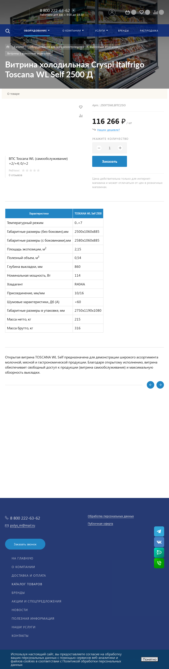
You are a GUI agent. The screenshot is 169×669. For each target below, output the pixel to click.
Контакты (20, 636)
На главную (22, 558)
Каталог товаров (27, 584)
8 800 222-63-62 (55, 10)
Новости (20, 610)
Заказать (109, 161)
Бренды (18, 593)
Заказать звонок (25, 544)
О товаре (13, 93)
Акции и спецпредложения (36, 601)
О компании (23, 567)
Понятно (149, 659)
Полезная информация (33, 618)
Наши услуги (23, 627)
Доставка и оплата (29, 575)
